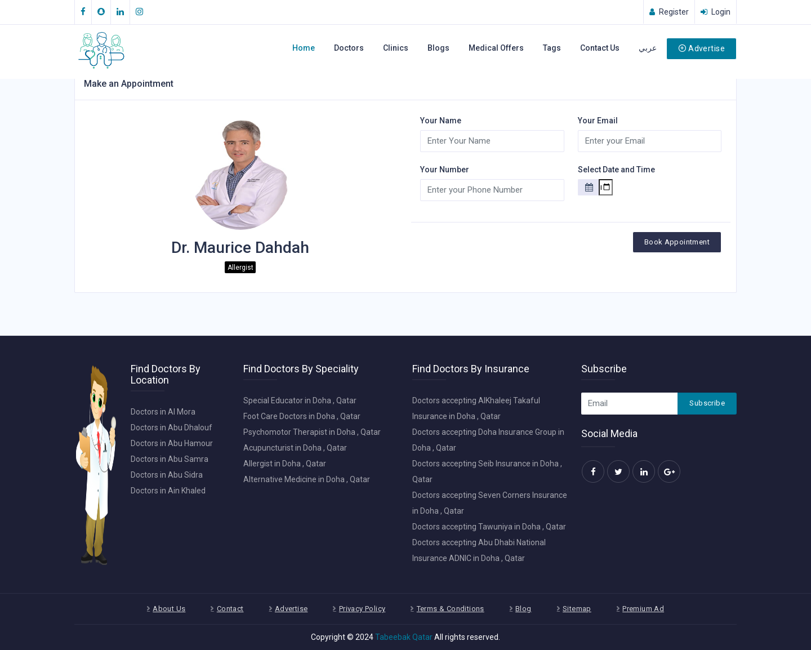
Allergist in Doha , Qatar (284, 463)
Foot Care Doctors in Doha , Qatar (301, 416)
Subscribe (707, 403)
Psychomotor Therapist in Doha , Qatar (312, 432)
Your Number (444, 169)
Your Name (440, 120)
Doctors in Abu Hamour (172, 443)
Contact (230, 608)
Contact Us (600, 47)
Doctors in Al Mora (163, 411)
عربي (648, 47)
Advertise (701, 48)
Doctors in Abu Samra (169, 459)
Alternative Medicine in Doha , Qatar (306, 479)
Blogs (438, 47)
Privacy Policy (362, 608)
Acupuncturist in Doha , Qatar (295, 447)
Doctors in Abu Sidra (167, 474)
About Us (169, 608)
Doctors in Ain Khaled (168, 490)
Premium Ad (643, 608)
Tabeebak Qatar (404, 637)
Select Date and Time (616, 169)
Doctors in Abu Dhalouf (171, 427)
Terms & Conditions (450, 608)
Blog (523, 608)
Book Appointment (677, 242)
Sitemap (577, 608)
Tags (552, 47)
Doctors (349, 47)
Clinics (395, 47)
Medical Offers (496, 47)
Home (303, 47)
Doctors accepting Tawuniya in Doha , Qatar (489, 526)
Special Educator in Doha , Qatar (300, 400)
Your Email (598, 120)
